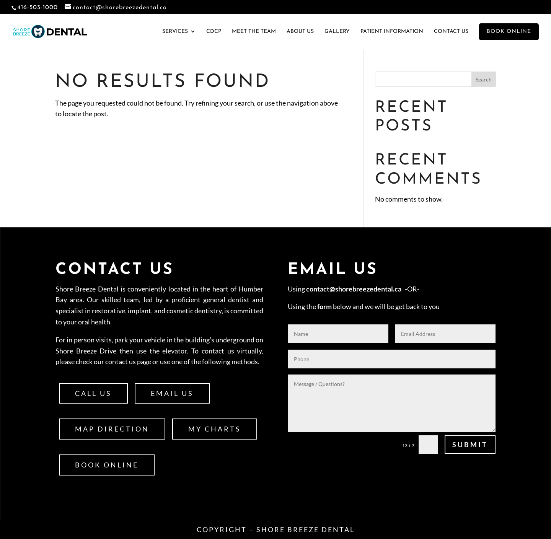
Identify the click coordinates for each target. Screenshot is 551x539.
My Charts (214, 429)
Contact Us (451, 31)
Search (484, 79)
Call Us (93, 393)
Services (175, 31)
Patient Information (391, 31)
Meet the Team (254, 31)
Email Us (172, 393)
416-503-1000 (37, 8)
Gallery (337, 31)
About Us (300, 31)
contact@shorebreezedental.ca (353, 289)
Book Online (107, 465)
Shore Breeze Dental (305, 529)
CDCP (213, 31)
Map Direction (112, 429)
